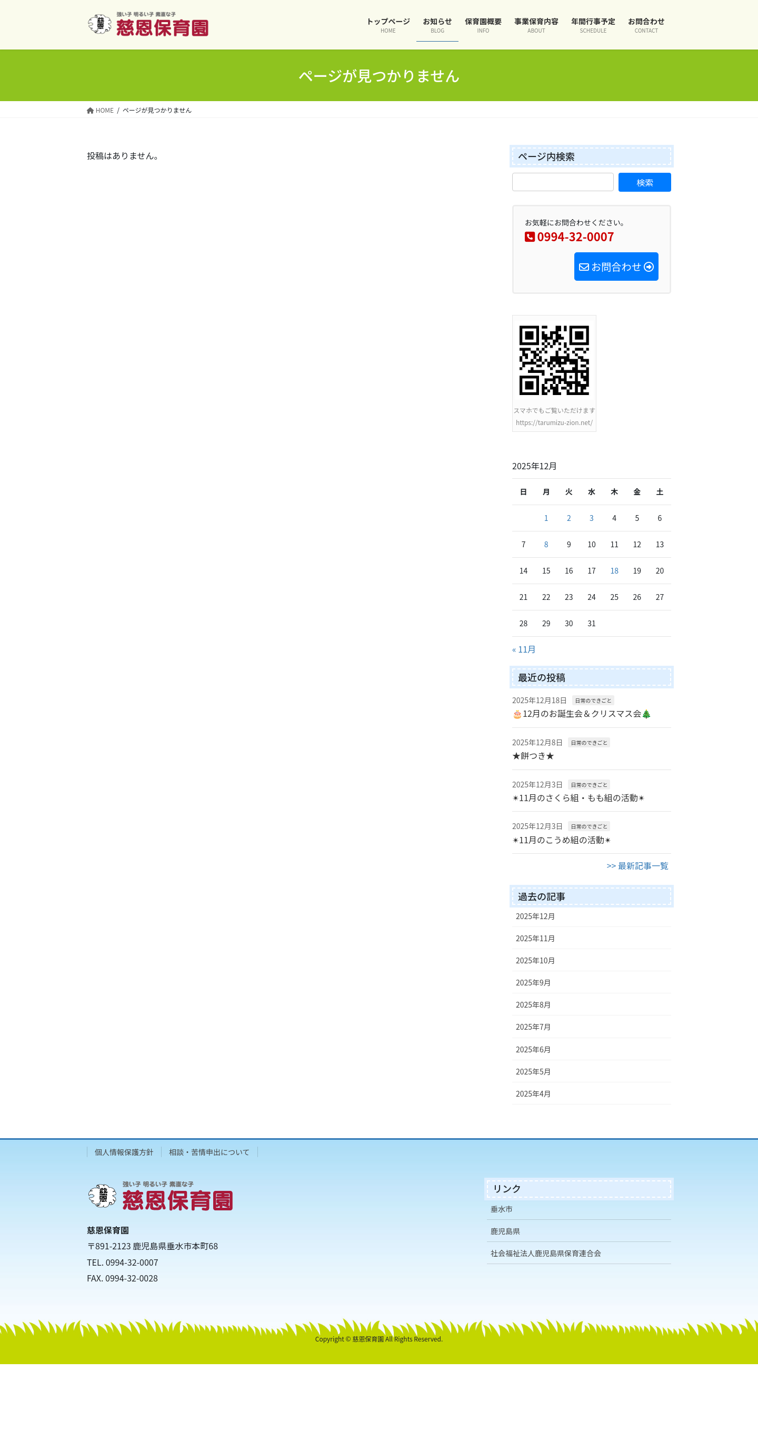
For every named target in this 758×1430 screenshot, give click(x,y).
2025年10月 (535, 960)
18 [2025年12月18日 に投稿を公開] (614, 570)
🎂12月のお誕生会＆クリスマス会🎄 (582, 713)
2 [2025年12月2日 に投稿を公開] (569, 517)
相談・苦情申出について (209, 1152)
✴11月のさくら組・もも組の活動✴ (578, 797)
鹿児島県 (505, 1231)
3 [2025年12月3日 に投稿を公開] (592, 517)
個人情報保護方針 (124, 1152)
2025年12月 (535, 916)
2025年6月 (533, 1049)
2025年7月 (533, 1026)
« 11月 (524, 649)
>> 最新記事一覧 (638, 865)
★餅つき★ (533, 755)
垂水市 (502, 1209)
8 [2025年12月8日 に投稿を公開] (546, 544)
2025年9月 (533, 982)
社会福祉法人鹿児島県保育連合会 (546, 1253)
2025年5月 (533, 1071)
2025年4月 (533, 1093)
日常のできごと (593, 700)
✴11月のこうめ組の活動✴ (561, 839)
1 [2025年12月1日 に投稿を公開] (546, 517)
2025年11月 (535, 938)
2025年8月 (533, 1004)
